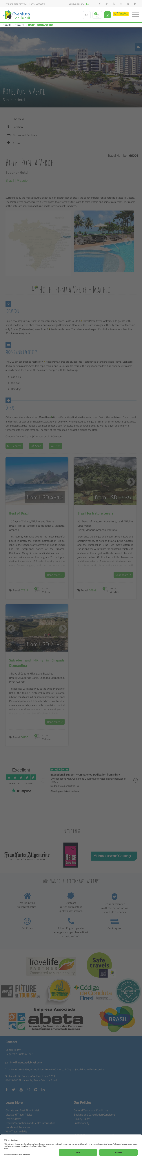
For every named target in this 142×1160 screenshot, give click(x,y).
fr (93, 4)
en (87, 4)
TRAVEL (19, 25)
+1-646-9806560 (36, 4)
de (82, 4)
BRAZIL (7, 25)
